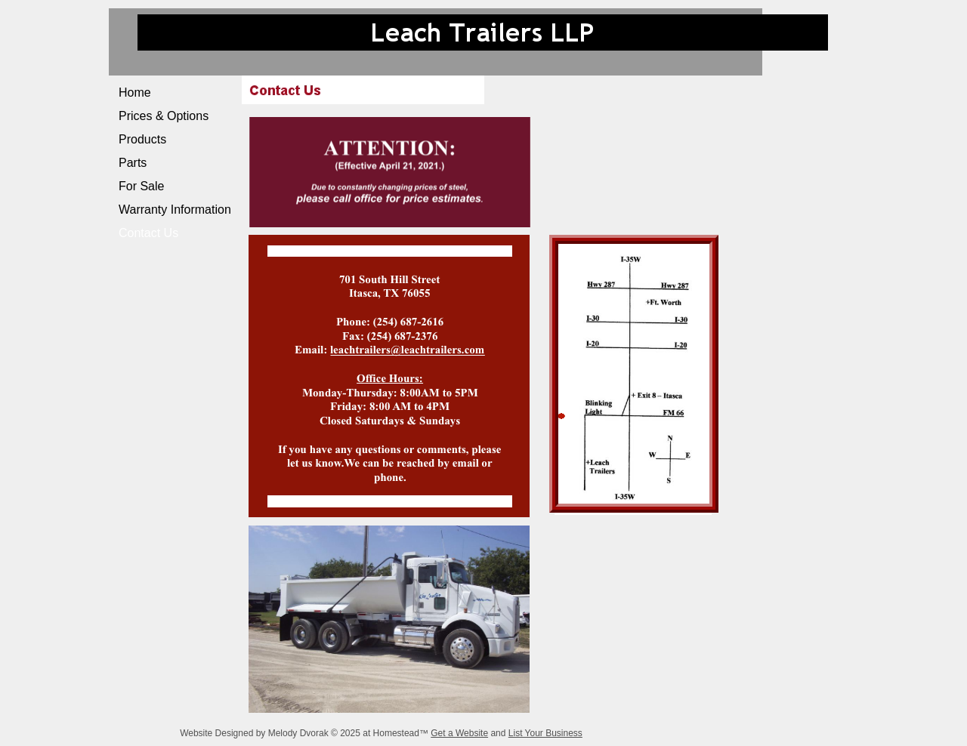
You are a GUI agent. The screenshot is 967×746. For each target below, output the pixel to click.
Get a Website (459, 733)
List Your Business (545, 733)
